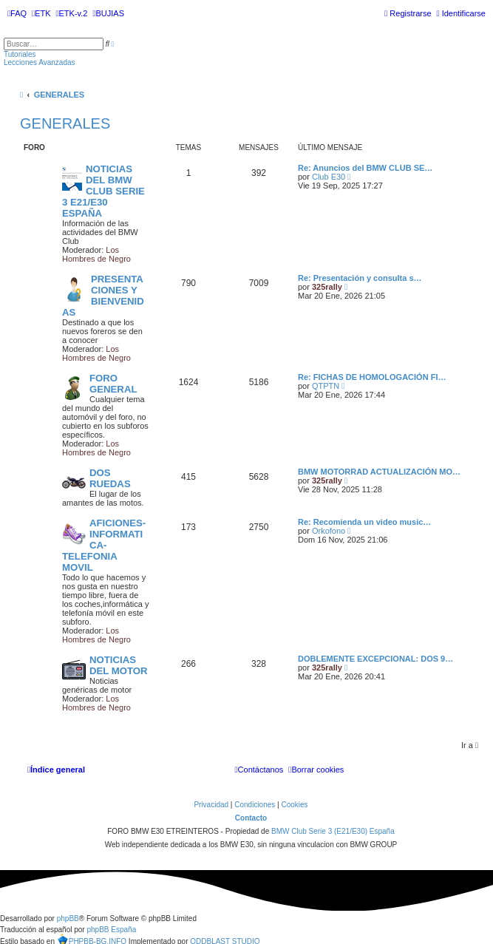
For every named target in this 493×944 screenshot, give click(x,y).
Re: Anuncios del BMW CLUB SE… (365, 167)
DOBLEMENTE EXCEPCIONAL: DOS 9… (375, 658)
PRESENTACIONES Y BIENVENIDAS (103, 296)
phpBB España (111, 930)
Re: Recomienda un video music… (364, 521)
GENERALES (65, 123)
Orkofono (328, 530)
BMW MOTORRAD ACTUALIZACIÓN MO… (379, 471)
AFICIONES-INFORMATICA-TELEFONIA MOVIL (104, 545)
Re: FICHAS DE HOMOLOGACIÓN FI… (372, 377)
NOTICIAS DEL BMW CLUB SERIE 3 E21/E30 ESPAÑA (103, 191)
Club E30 (328, 176)
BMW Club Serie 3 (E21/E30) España (333, 831)
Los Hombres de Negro (96, 254)
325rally (327, 286)
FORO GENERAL (113, 384)
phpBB (68, 918)
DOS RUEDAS (110, 478)
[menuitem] (17, 13)
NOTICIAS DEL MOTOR (118, 665)
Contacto (251, 818)
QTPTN (325, 385)
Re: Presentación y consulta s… (360, 278)
